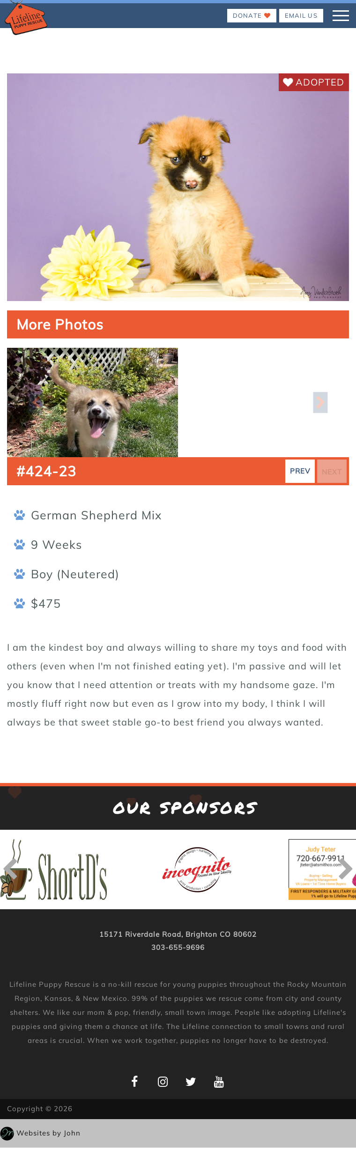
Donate (252, 15)
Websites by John (48, 1132)
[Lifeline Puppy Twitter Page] (190, 1081)
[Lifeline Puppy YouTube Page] (219, 1081)
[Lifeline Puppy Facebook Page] (134, 1081)
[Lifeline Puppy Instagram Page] (162, 1081)
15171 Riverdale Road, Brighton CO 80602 (178, 934)
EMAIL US (301, 15)
